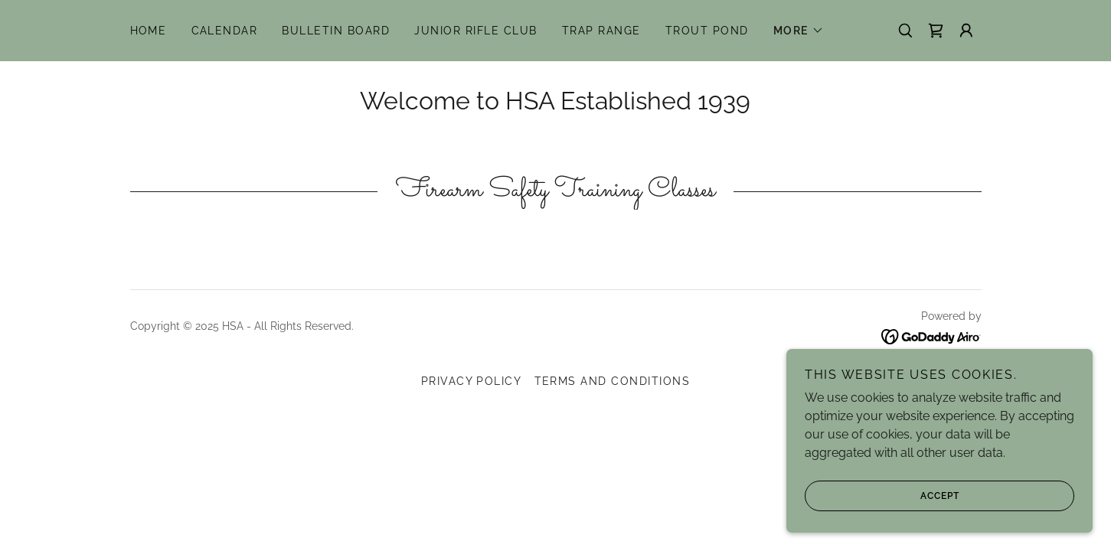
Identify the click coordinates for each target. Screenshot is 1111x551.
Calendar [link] (224, 30)
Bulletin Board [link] (336, 30)
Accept (882, 496)
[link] (935, 30)
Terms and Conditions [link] (612, 381)
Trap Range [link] (601, 30)
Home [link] (148, 30)
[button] (798, 30)
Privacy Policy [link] (471, 381)
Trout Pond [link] (707, 30)
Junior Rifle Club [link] (475, 30)
